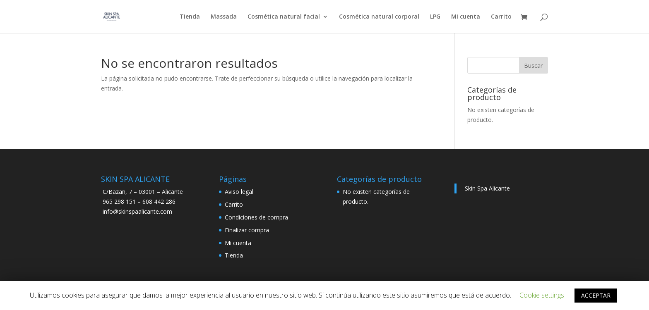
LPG (435, 17)
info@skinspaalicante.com (137, 211)
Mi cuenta (465, 17)
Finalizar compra (247, 230)
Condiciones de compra (256, 217)
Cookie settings (541, 295)
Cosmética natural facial (284, 17)
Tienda (190, 17)
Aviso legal (239, 192)
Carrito (501, 17)
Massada (224, 17)
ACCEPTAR (596, 295)
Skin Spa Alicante (487, 188)
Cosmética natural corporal (379, 17)
